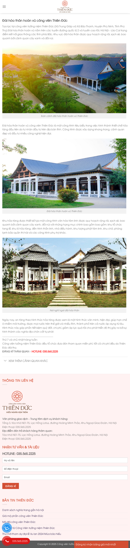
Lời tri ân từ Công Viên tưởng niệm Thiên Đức (28, 528)
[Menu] (4, 6)
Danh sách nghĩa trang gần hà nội (23, 510)
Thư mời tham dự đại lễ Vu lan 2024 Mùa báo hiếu (31, 533)
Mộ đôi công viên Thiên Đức (18, 522)
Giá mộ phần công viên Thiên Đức (22, 515)
